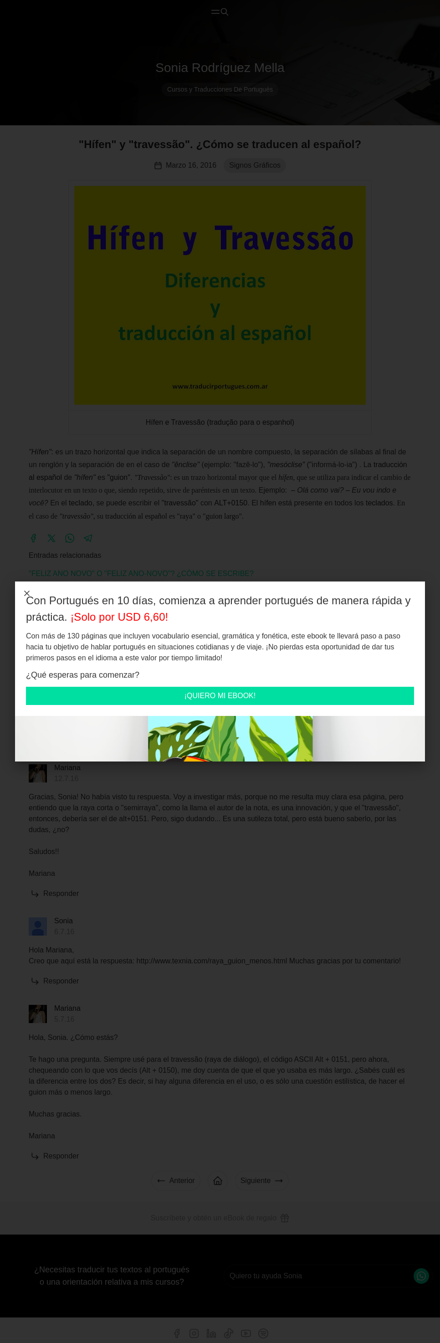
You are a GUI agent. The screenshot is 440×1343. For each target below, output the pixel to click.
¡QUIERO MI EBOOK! (220, 696)
